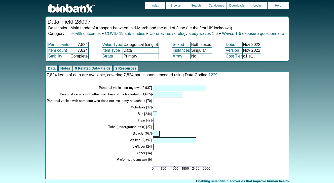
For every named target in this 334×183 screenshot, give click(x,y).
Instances (181, 50)
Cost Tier (234, 56)
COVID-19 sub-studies (125, 33)
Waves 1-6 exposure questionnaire (253, 33)
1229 (213, 75)
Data (52, 68)
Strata (107, 56)
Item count (57, 50)
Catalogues (216, 5)
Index (155, 5)
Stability (55, 56)
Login (257, 5)
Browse (175, 5)
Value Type (112, 44)
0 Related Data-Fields (93, 68)
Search (196, 5)
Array (177, 56)
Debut (231, 44)
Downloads (236, 5)
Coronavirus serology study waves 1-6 (184, 33)
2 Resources (125, 68)
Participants (58, 44)
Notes (65, 68)
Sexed (178, 44)
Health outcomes (85, 33)
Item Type (111, 50)
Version (232, 50)
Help (278, 5)
